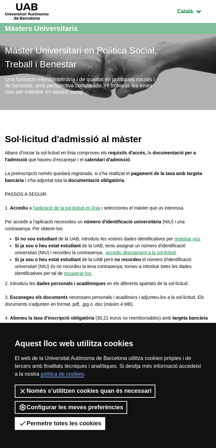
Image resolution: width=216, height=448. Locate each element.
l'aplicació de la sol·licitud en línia (66, 208)
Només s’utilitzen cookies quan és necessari (85, 391)
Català (194, 10)
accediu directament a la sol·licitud (141, 252)
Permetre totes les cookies (60, 423)
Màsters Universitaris (41, 28)
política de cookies (62, 374)
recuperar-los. (78, 273)
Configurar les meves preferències (71, 407)
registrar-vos (187, 238)
